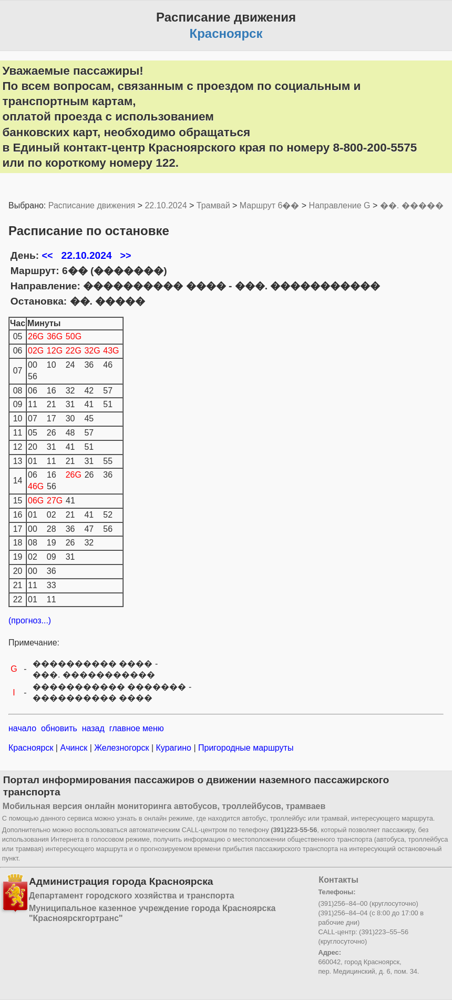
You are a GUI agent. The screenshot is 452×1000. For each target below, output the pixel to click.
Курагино (173, 747)
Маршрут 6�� (270, 205)
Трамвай (213, 205)
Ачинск (74, 747)
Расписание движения (91, 205)
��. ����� (412, 205)
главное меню (136, 728)
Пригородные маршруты (245, 747)
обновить (59, 728)
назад (93, 728)
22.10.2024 (166, 205)
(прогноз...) (29, 620)
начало (22, 728)
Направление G (340, 205)
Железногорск (121, 747)
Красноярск (32, 747)
